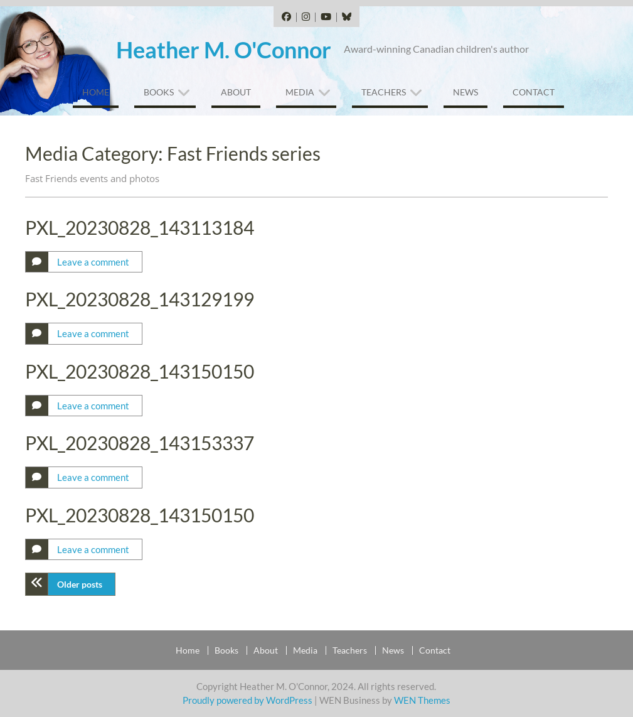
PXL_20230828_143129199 (139, 299)
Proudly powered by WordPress (247, 700)
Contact (534, 92)
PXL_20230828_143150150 (139, 371)
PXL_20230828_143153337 (139, 442)
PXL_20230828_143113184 (139, 227)
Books (159, 92)
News (465, 92)
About (236, 92)
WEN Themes (422, 700)
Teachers (383, 92)
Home (95, 92)
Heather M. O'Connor (223, 49)
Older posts (79, 584)
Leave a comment (93, 261)
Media (299, 92)
